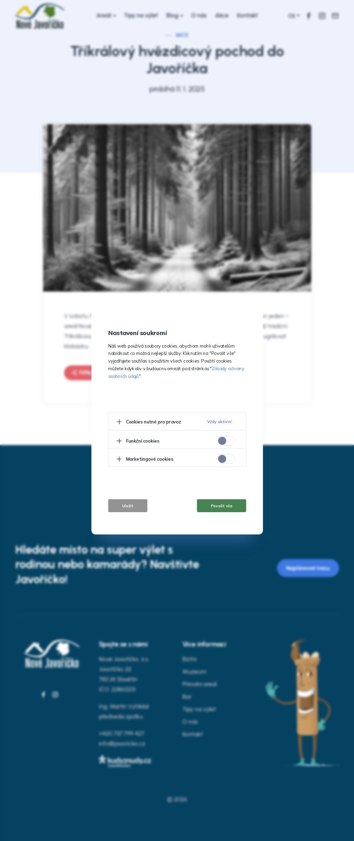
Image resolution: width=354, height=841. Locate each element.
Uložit (127, 505)
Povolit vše (221, 505)
